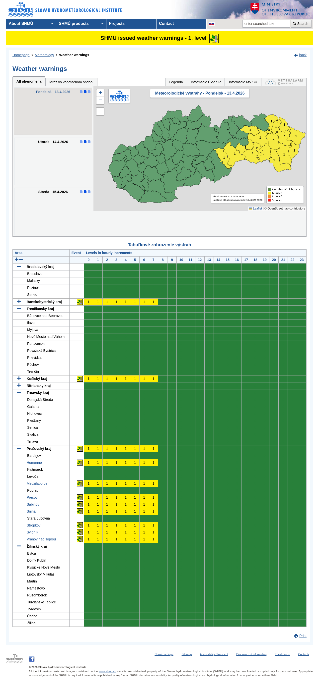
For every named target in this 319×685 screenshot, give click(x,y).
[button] (100, 93)
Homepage (21, 55)
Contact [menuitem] (166, 23)
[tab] (284, 82)
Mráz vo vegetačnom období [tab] (71, 82)
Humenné (34, 463)
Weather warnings (74, 55)
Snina (31, 511)
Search (302, 24)
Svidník (32, 532)
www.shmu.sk (107, 671)
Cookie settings (164, 654)
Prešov (32, 497)
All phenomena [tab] (28, 81)
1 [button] (224, 157)
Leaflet (255, 208)
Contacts (303, 654)
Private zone (282, 654)
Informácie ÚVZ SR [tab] (206, 82)
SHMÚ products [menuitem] (74, 23)
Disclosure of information (251, 654)
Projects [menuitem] (117, 23)
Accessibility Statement (214, 654)
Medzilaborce (37, 483)
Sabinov (33, 504)
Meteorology (44, 55)
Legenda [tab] (176, 82)
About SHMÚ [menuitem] (21, 23)
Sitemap (187, 654)
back (303, 55)
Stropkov (33, 525)
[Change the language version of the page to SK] (212, 24)
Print (303, 636)
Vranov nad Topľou (41, 539)
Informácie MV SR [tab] (243, 82)
